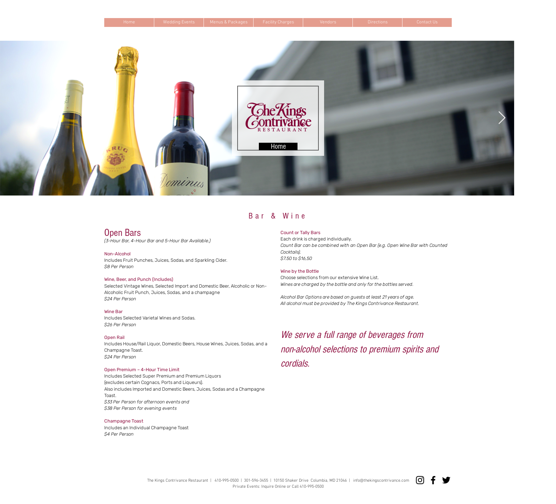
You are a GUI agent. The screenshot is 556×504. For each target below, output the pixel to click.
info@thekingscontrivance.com (381, 480)
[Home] (278, 146)
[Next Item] (502, 118)
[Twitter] (446, 480)
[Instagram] (420, 480)
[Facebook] (433, 480)
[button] (179, 22)
